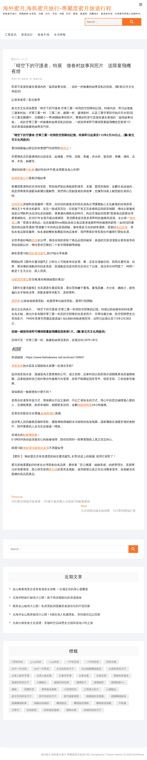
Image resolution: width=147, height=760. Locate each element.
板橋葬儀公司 (20, 178)
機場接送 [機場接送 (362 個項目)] (61, 703)
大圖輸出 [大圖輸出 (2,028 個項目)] (42, 682)
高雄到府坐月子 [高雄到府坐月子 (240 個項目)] (92, 710)
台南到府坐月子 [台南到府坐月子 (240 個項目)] (117, 668)
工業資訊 (11, 34)
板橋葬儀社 (48, 413)
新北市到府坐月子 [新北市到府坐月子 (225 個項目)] (22, 696)
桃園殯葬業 (85, 405)
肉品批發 (122, 227)
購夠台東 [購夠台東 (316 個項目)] (71, 710)
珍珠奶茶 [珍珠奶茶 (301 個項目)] (32, 710)
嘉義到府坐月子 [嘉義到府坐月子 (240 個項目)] (20, 682)
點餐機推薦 (30, 435)
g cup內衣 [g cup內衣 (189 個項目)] (35, 661)
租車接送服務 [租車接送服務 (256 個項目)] (51, 710)
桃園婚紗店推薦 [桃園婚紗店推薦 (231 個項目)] (95, 696)
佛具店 (64, 148)
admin (24, 79)
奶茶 (34, 240)
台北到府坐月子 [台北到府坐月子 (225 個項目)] (65, 668)
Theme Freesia (114, 754)
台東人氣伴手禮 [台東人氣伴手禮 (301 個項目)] (20, 675)
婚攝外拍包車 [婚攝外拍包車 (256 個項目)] (61, 682)
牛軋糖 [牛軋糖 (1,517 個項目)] (122, 703)
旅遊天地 (44, 34)
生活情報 (60, 34)
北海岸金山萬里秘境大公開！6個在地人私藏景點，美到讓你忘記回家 (56, 614)
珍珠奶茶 (17, 204)
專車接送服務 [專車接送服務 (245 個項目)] (49, 689)
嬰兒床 (53, 469)
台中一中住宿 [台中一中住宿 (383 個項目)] (19, 668)
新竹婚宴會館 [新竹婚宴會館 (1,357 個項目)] (71, 696)
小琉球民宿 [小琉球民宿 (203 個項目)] (70, 689)
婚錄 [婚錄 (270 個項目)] (14, 689)
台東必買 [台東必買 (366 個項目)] (101, 675)
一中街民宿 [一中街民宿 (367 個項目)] (92, 661)
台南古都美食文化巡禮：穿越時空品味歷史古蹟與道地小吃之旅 (53, 623)
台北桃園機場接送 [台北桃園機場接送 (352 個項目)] (91, 668)
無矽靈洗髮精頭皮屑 (36, 448)
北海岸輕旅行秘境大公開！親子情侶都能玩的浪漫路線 (47, 597)
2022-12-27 (19, 59)
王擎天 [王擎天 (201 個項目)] (15, 710)
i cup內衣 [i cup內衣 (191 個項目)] (54, 661)
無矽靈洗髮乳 (37, 253)
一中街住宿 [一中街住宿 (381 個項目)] (72, 661)
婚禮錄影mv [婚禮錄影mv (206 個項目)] (118, 682)
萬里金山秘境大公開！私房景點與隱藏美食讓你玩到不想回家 (51, 606)
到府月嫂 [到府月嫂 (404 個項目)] (111, 661)
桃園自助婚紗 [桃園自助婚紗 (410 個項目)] (41, 703)
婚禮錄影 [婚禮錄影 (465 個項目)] (99, 682)
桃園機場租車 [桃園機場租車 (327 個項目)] (19, 703)
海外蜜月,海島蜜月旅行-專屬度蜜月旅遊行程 (57, 8)
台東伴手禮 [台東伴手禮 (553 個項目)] (65, 675)
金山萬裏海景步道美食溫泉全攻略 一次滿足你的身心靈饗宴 (50, 589)
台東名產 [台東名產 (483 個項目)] (84, 675)
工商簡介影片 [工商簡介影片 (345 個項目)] (91, 689)
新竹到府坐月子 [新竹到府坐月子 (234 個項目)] (47, 696)
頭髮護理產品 (20, 279)
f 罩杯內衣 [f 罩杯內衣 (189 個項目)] (17, 661)
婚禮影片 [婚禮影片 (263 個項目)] (81, 682)
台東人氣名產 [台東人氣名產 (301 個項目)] (44, 675)
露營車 (15, 301)
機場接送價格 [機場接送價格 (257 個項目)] (81, 703)
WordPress (138, 754)
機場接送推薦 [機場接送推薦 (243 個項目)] (103, 703)
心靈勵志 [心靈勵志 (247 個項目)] (111, 689)
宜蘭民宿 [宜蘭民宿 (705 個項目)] (29, 689)
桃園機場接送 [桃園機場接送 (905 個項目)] (118, 696)
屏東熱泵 (17, 366)
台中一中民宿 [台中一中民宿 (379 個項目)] (41, 668)
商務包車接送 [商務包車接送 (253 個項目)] (121, 675)
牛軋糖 (30, 169)
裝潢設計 (27, 34)
